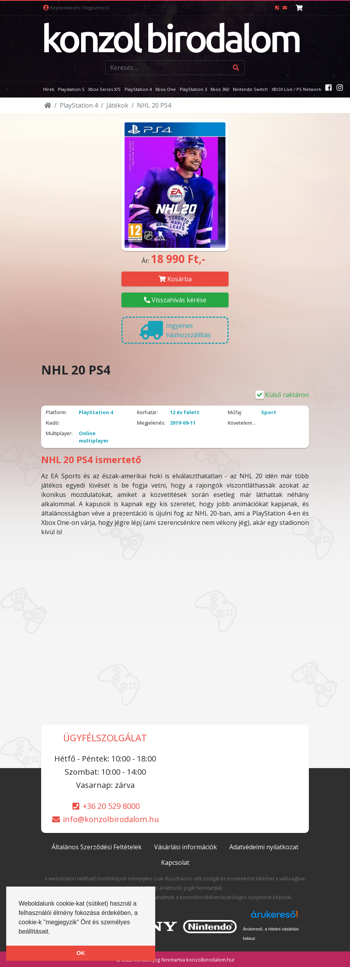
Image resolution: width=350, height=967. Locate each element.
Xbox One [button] (165, 89)
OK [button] (80, 953)
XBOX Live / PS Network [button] (296, 89)
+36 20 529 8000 (105, 806)
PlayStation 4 (79, 105)
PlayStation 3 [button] (193, 89)
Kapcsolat (175, 862)
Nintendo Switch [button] (250, 89)
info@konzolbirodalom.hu (105, 819)
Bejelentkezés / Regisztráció (76, 7)
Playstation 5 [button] (71, 89)
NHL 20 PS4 (154, 105)
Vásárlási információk (185, 847)
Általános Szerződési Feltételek (97, 847)
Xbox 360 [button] (219, 89)
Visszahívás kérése (175, 300)
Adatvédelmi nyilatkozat (263, 847)
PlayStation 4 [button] (138, 89)
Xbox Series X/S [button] (104, 89)
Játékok (117, 105)
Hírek (48, 89)
